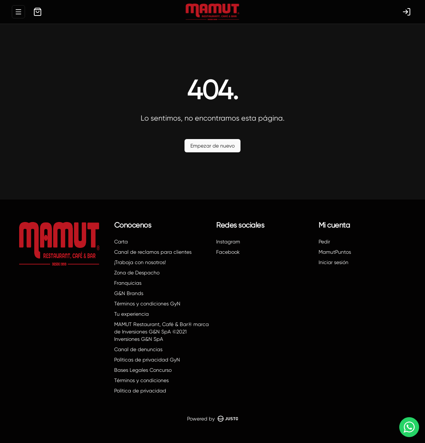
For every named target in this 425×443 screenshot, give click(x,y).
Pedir (324, 242)
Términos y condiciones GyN (147, 304)
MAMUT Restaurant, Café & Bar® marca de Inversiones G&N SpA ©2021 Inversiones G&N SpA (161, 331)
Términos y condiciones (141, 380)
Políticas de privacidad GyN (147, 360)
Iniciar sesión (333, 262)
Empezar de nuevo (212, 146)
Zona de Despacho (136, 273)
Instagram (228, 242)
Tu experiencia (131, 314)
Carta (121, 242)
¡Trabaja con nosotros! (140, 262)
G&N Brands (128, 293)
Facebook (228, 252)
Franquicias (127, 283)
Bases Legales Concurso (143, 370)
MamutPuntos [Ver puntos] (335, 252)
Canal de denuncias (138, 349)
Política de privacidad (140, 391)
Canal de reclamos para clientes (153, 252)
